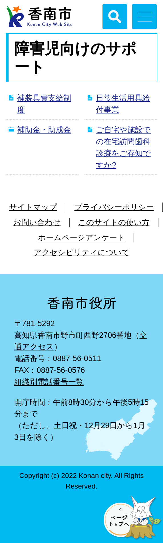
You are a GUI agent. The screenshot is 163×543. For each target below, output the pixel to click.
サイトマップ (33, 207)
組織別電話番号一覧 (49, 381)
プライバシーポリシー (114, 207)
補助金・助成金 (44, 129)
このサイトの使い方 (114, 222)
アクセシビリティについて (82, 252)
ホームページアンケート (81, 237)
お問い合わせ (37, 222)
